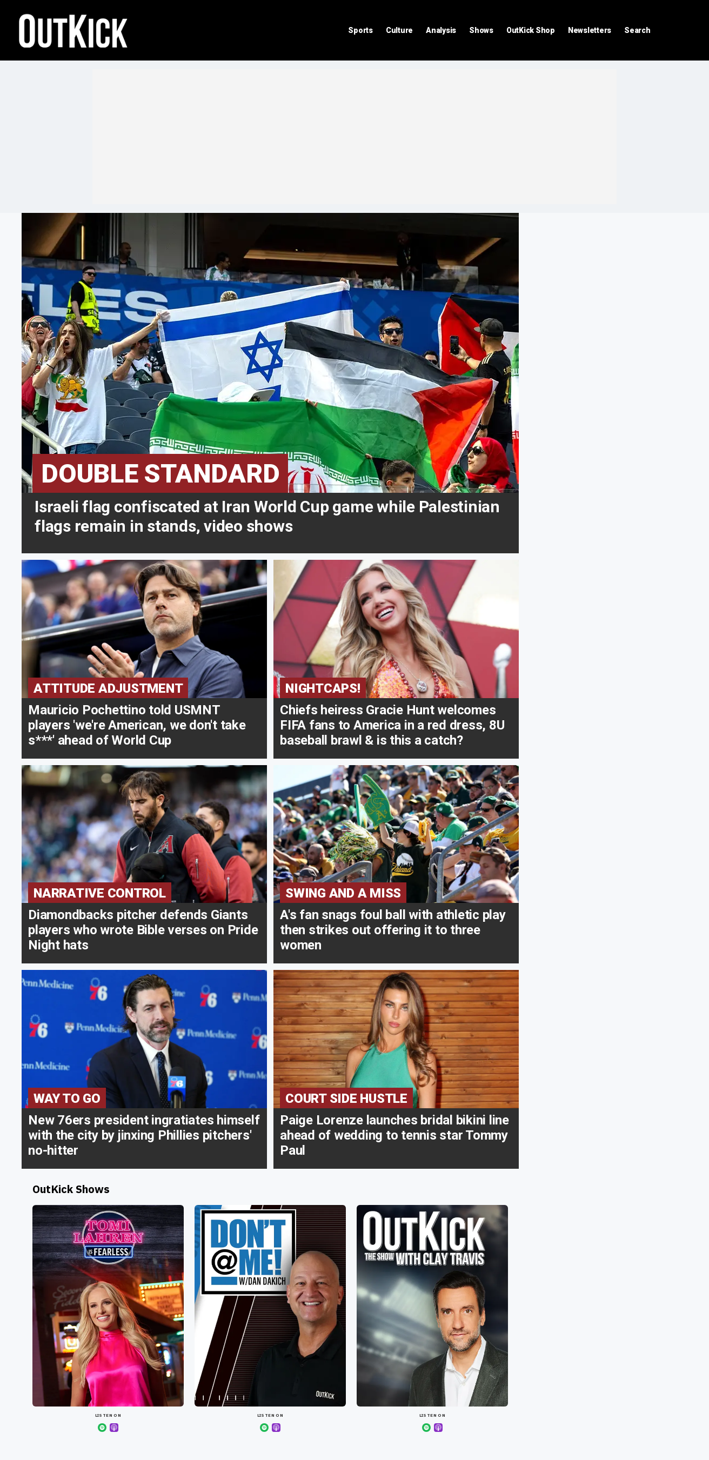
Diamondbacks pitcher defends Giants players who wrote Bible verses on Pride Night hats (143, 930)
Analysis (441, 30)
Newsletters (589, 30)
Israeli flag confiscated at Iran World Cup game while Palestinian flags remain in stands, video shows (267, 516)
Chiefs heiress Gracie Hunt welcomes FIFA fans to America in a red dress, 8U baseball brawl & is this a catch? (392, 725)
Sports (360, 30)
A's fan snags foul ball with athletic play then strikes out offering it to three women (393, 930)
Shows (481, 30)
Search (637, 30)
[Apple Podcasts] (114, 1427)
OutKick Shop (530, 30)
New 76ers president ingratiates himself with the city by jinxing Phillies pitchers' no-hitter (143, 1135)
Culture (399, 30)
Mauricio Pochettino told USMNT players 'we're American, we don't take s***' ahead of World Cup (137, 725)
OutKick (73, 30)
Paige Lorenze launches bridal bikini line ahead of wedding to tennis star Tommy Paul (394, 1135)
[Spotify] (102, 1427)
